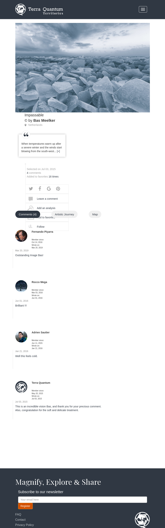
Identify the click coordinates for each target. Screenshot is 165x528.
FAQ (18, 514)
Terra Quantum (41, 383)
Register (25, 506)
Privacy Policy (24, 525)
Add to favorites (46, 217)
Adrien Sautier (41, 332)
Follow (40, 227)
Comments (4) (28, 214)
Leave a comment (47, 199)
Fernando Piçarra (42, 232)
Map (95, 214)
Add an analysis (46, 208)
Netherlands (35, 125)
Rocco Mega (39, 282)
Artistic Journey (64, 214)
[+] (58, 151)
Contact (20, 519)
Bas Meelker (44, 121)
